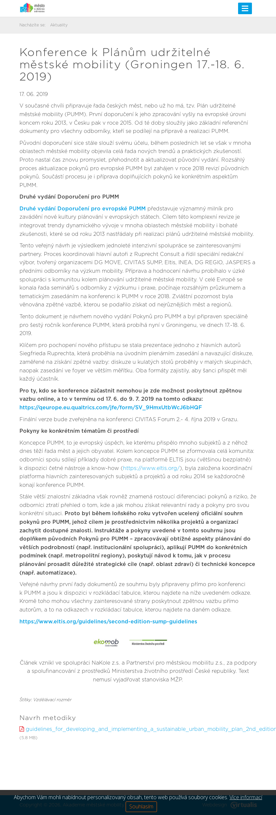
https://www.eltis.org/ (151, 468)
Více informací (246, 797)
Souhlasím (141, 806)
